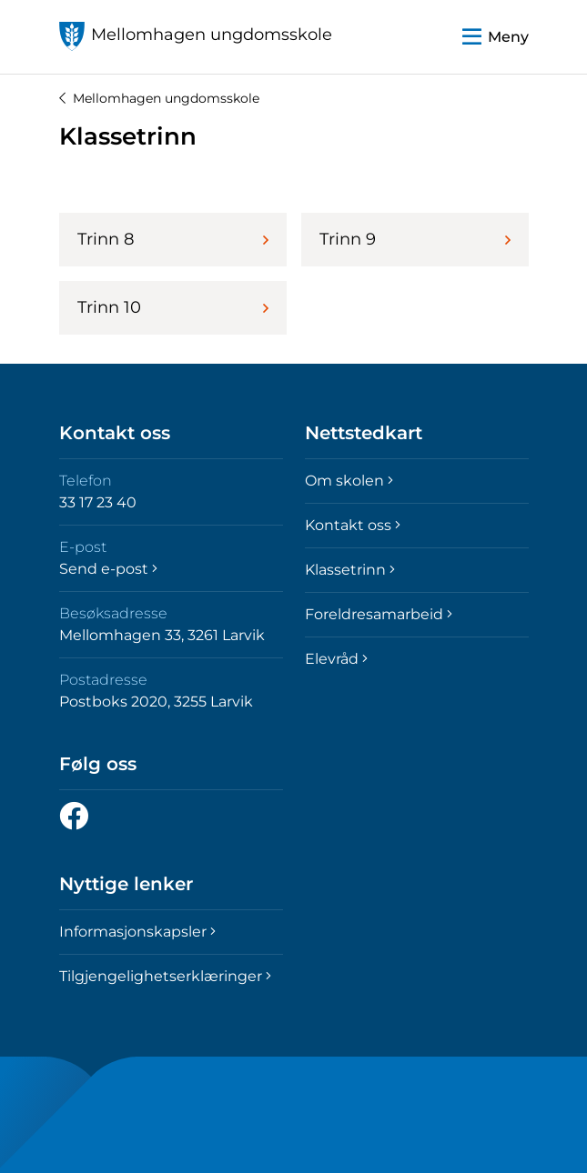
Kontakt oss (352, 525)
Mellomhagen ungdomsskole (159, 98)
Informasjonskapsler (137, 931)
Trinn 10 (172, 307)
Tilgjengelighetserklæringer (165, 976)
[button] (495, 36)
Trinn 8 (172, 239)
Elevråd (336, 658)
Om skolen (349, 480)
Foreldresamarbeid (378, 614)
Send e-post (108, 568)
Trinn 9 (415, 239)
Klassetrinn (350, 569)
